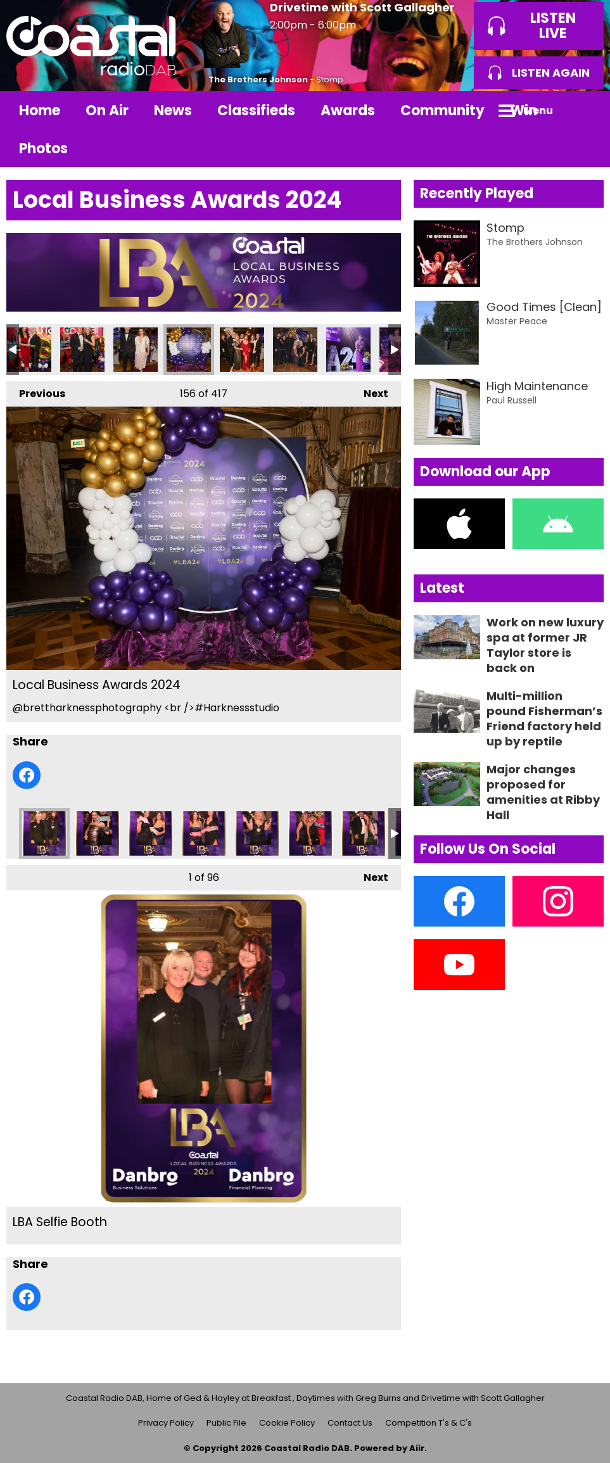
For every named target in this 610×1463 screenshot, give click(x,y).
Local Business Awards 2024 (29, 349)
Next (369, 391)
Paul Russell (511, 400)
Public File (226, 1423)
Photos (43, 148)
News (173, 110)
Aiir (416, 1448)
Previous (35, 391)
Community (442, 110)
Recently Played (476, 193)
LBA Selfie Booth (44, 833)
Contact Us (349, 1423)
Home (39, 110)
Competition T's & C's (428, 1423)
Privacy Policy (166, 1423)
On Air (107, 110)
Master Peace (516, 321)
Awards (348, 110)
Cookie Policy (287, 1423)
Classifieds (256, 110)
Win (523, 110)
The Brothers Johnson (258, 79)
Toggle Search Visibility (585, 110)
